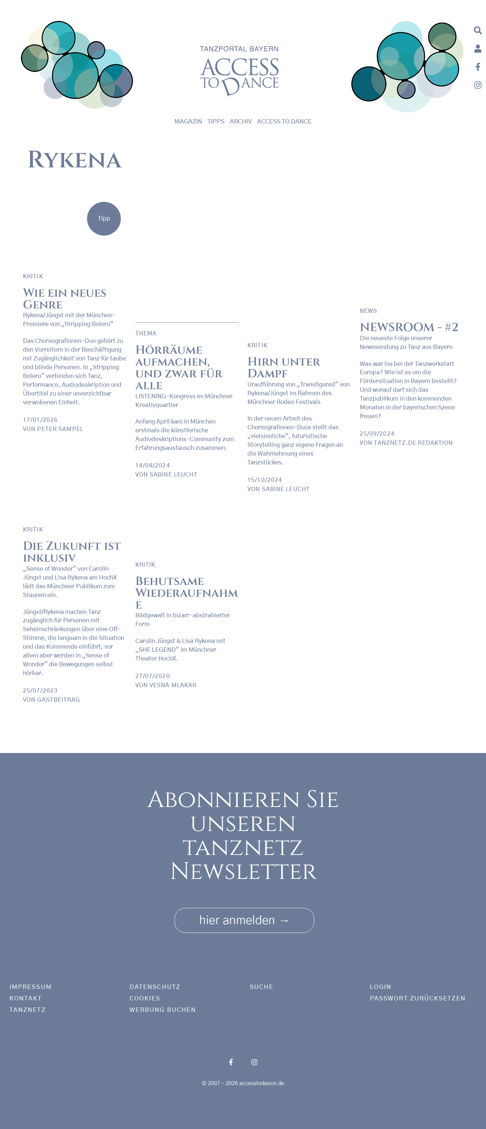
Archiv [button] (241, 122)
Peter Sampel (60, 429)
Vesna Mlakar (173, 685)
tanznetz (27, 1010)
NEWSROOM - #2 (409, 327)
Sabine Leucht (286, 489)
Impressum (30, 987)
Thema (146, 334)
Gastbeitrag (58, 700)
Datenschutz (155, 987)
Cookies (145, 999)
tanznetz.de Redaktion (413, 443)
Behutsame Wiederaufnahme (186, 593)
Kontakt (25, 999)
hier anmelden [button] (244, 918)
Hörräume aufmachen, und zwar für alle (178, 368)
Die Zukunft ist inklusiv (72, 552)
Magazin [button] (188, 122)
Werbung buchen (163, 1010)
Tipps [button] (216, 122)
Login (381, 987)
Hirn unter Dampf (283, 368)
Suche (261, 987)
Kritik (33, 276)
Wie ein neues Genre (64, 299)
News (368, 311)
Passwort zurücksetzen (418, 999)
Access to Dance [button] (284, 122)
